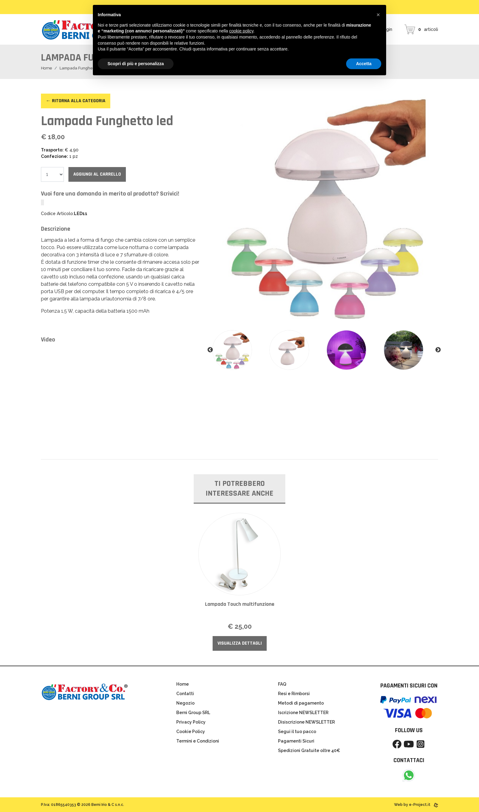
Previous (210, 350)
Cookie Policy (190, 731)
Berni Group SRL (193, 712)
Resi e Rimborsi (294, 693)
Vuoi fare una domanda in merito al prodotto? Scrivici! (110, 194)
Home (46, 68)
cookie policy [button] (241, 30)
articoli (421, 29)
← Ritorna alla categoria (75, 101)
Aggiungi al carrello (97, 174)
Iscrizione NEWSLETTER (303, 712)
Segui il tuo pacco (297, 731)
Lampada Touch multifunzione (239, 604)
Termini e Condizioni (197, 741)
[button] (378, 15)
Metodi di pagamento (301, 703)
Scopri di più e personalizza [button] (136, 63)
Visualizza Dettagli (240, 643)
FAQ (282, 684)
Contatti (185, 693)
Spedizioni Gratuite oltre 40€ (309, 750)
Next (438, 350)
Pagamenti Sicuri (296, 741)
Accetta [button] (363, 63)
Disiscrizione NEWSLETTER (306, 722)
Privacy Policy (191, 722)
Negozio (185, 703)
